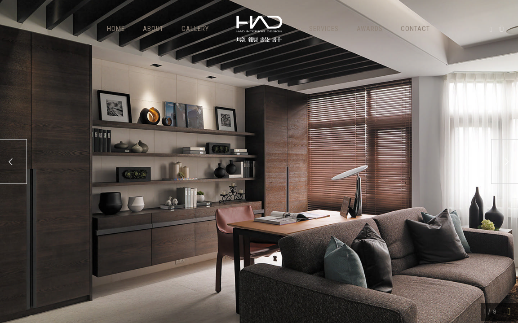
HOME (116, 29)
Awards (370, 29)
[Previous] (13, 161)
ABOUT (153, 29)
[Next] (504, 161)
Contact (415, 29)
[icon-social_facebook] (493, 30)
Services (324, 29)
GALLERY (195, 29)
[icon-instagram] (502, 30)
